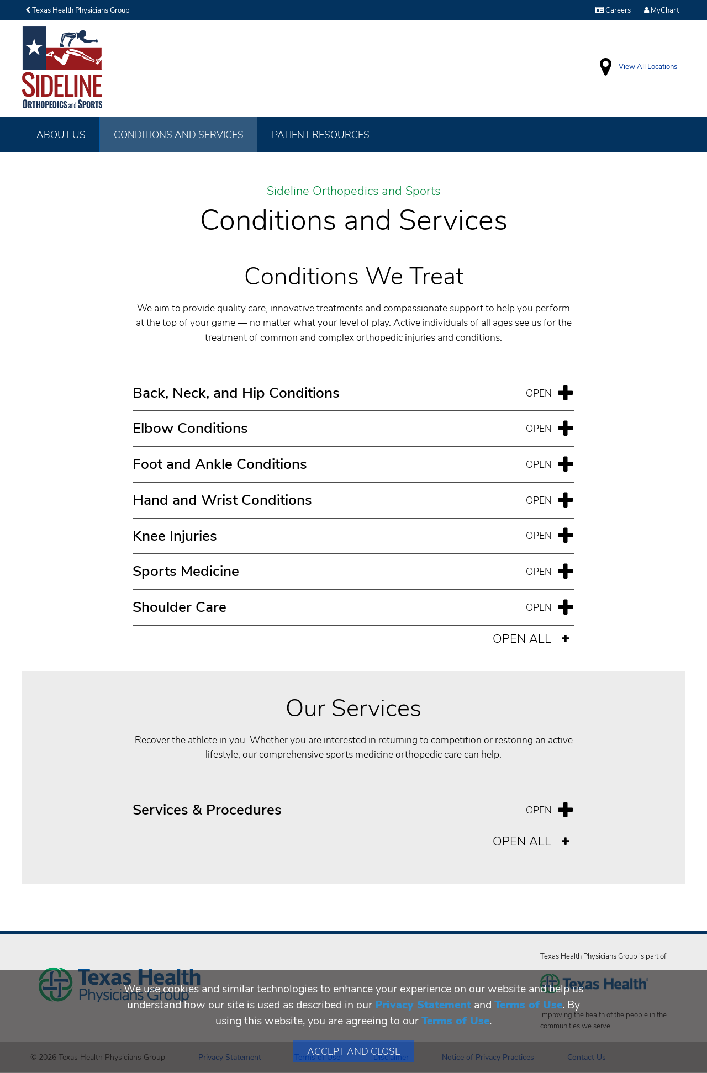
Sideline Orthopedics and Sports (353, 191)
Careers (613, 10)
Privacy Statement (423, 1004)
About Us (61, 134)
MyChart (661, 10)
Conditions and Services (179, 134)
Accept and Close (353, 1051)
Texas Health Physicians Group (77, 10)
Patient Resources (321, 134)
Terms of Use (528, 1004)
